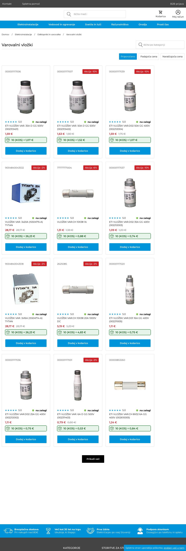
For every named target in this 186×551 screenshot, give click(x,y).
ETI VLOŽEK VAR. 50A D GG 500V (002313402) (76, 127)
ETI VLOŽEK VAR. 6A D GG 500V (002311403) (75, 416)
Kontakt (7, 3)
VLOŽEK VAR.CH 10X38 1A (72, 221)
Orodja (143, 24)
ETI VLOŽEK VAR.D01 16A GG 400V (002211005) (129, 320)
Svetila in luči (93, 24)
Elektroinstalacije (28, 24)
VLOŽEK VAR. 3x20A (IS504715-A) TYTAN (24, 223)
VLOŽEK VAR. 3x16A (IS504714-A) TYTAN (24, 320)
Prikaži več (93, 458)
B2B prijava (177, 3)
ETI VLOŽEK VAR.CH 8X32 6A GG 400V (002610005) (128, 416)
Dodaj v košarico (26, 150)
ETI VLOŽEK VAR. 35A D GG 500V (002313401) (24, 127)
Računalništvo (120, 24)
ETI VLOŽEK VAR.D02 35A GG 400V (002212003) (129, 223)
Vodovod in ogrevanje (62, 24)
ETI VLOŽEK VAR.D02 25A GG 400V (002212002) (25, 416)
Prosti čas (163, 24)
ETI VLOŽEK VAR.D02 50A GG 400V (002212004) (129, 127)
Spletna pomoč (31, 3)
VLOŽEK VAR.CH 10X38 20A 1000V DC (76, 320)
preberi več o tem (174, 547)
